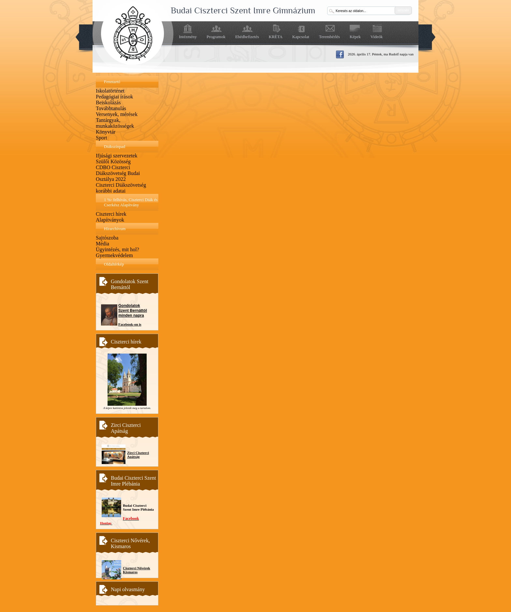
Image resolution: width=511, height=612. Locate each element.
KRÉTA (276, 36)
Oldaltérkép (114, 264)
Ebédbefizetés (247, 36)
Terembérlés (329, 36)
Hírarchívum (114, 228)
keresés (403, 10)
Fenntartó (112, 81)
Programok (216, 36)
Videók (377, 36)
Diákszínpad (114, 146)
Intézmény (188, 36)
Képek (355, 36)
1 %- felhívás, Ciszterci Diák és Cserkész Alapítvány (131, 202)
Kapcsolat (300, 36)
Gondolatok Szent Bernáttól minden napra (132, 310)
